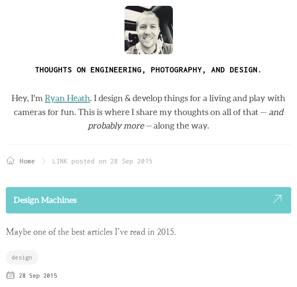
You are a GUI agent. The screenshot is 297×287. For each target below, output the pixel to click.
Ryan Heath (67, 98)
